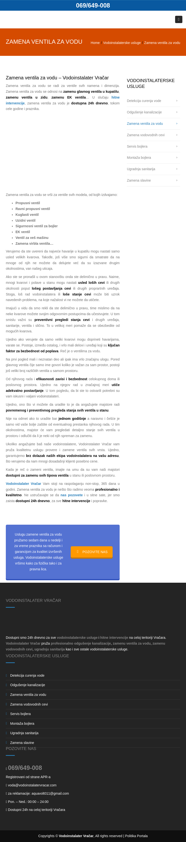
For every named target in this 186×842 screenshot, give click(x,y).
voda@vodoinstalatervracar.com (32, 785)
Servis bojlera (137, 146)
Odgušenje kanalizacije (144, 112)
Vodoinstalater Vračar (76, 836)
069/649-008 (93, 5)
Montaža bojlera (139, 158)
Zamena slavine (139, 180)
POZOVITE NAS (92, 552)
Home (95, 43)
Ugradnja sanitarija (141, 169)
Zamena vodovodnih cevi (146, 135)
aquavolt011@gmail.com (50, 793)
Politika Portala (136, 836)
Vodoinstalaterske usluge (122, 43)
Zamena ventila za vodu (145, 124)
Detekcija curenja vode (144, 101)
